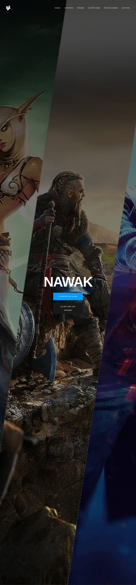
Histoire (126, 8)
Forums (80, 8)
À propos (69, 8)
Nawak (58, 8)
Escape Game (94, 8)
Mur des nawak (111, 8)
